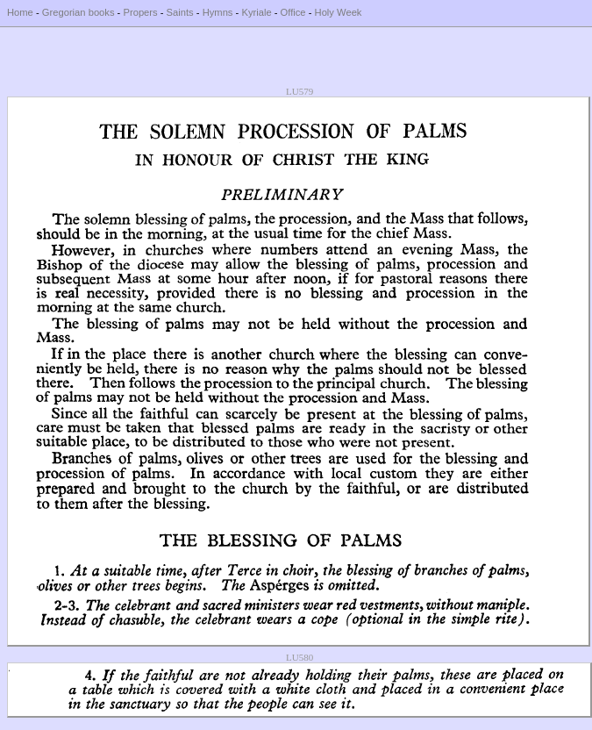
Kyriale (256, 12)
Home (20, 12)
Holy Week (338, 12)
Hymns (218, 12)
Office (293, 12)
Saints (180, 12)
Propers (140, 12)
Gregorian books (78, 12)
